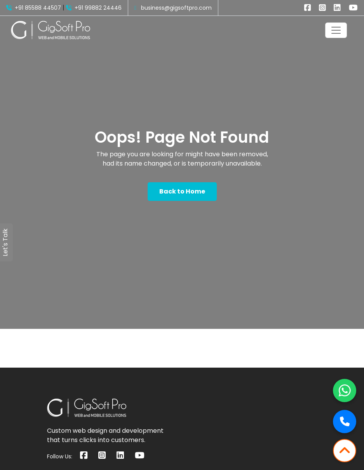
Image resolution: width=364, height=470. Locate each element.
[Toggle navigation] (336, 30)
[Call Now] (345, 422)
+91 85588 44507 (33, 8)
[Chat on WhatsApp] (345, 390)
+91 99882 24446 (94, 8)
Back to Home (182, 191)
